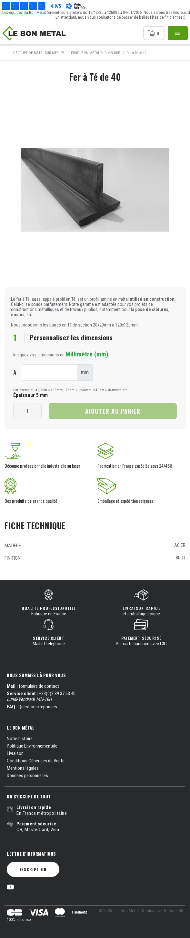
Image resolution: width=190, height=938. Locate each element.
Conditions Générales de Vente (36, 761)
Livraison (15, 753)
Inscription (33, 869)
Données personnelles (27, 775)
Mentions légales (23, 768)
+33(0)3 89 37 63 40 (57, 693)
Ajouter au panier (112, 411)
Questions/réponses (37, 707)
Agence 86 (173, 910)
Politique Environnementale (32, 746)
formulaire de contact (39, 686)
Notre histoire (20, 738)
